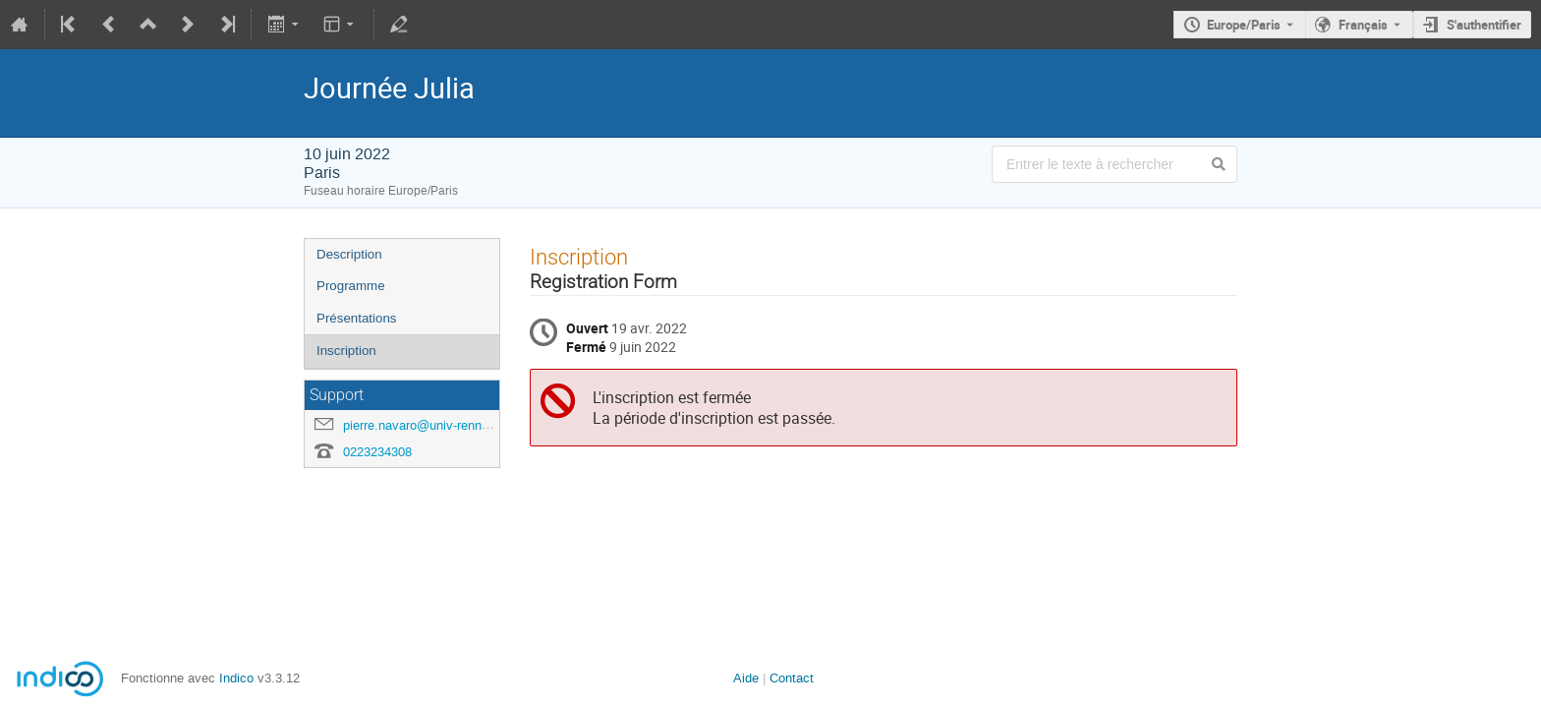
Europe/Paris (1244, 24)
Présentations (356, 318)
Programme (350, 285)
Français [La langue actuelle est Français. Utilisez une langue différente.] (1363, 24)
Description (349, 254)
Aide (746, 678)
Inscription (346, 350)
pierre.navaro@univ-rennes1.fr (428, 425)
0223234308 (377, 451)
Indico (236, 678)
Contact (792, 678)
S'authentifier (1484, 24)
